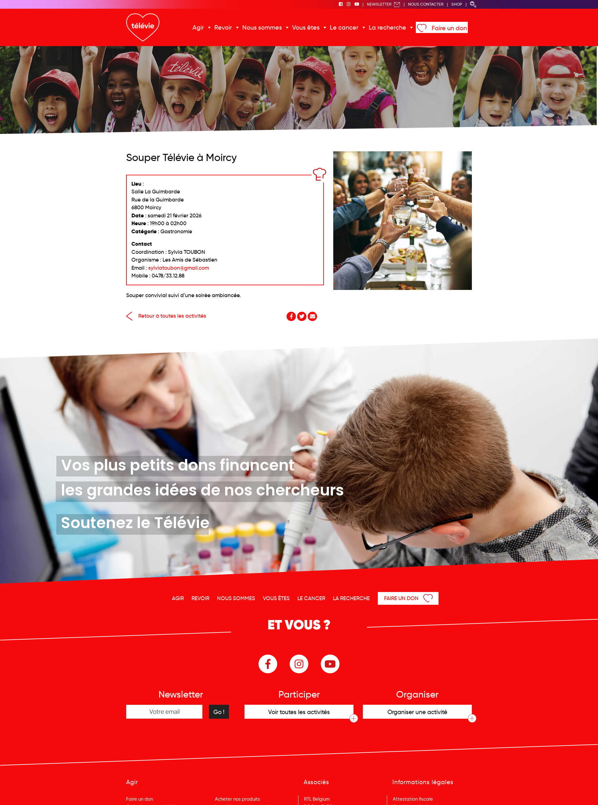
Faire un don (443, 28)
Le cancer (343, 27)
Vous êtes (307, 27)
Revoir (228, 27)
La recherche (384, 27)
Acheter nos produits (237, 799)
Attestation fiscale (413, 799)
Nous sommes (265, 27)
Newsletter (383, 4)
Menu (561, 792)
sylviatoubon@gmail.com (178, 268)
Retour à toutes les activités (166, 316)
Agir (204, 27)
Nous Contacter (426, 4)
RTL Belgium (317, 799)
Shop (456, 4)
